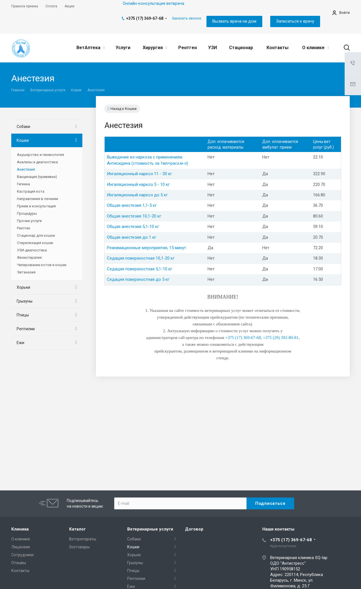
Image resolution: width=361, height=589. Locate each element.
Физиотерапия (29, 257)
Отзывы (18, 562)
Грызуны (24, 301)
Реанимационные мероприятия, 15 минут (146, 247)
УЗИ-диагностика (32, 250)
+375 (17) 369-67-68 (144, 18)
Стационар (241, 47)
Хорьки (23, 287)
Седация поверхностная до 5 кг (138, 279)
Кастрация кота (30, 191)
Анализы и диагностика (37, 162)
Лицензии (20, 547)
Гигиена (23, 184)
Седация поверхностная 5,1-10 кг (139, 268)
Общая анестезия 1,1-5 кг (132, 205)
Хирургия (155, 47)
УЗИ (212, 47)
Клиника (20, 529)
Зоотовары (79, 547)
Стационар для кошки (36, 235)
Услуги (123, 47)
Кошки (23, 140)
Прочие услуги (29, 221)
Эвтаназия (26, 272)
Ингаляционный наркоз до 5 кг (137, 194)
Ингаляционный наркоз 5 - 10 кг (138, 184)
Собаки (23, 126)
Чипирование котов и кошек (42, 265)
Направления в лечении (37, 199)
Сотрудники (22, 555)
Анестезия (26, 169)
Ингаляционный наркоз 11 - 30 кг (139, 173)
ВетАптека (90, 47)
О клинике (315, 47)
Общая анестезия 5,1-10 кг (133, 226)
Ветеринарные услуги (150, 529)
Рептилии (26, 329)
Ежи (20, 342)
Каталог (77, 529)
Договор (194, 529)
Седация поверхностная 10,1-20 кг (141, 258)
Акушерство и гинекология (40, 155)
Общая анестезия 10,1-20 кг (134, 216)
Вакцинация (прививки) (37, 177)
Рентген (187, 47)
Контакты (278, 47)
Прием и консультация (36, 206)
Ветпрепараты (82, 539)
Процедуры (27, 213)
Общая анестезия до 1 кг (131, 237)
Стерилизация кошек (35, 243)
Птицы (23, 315)
